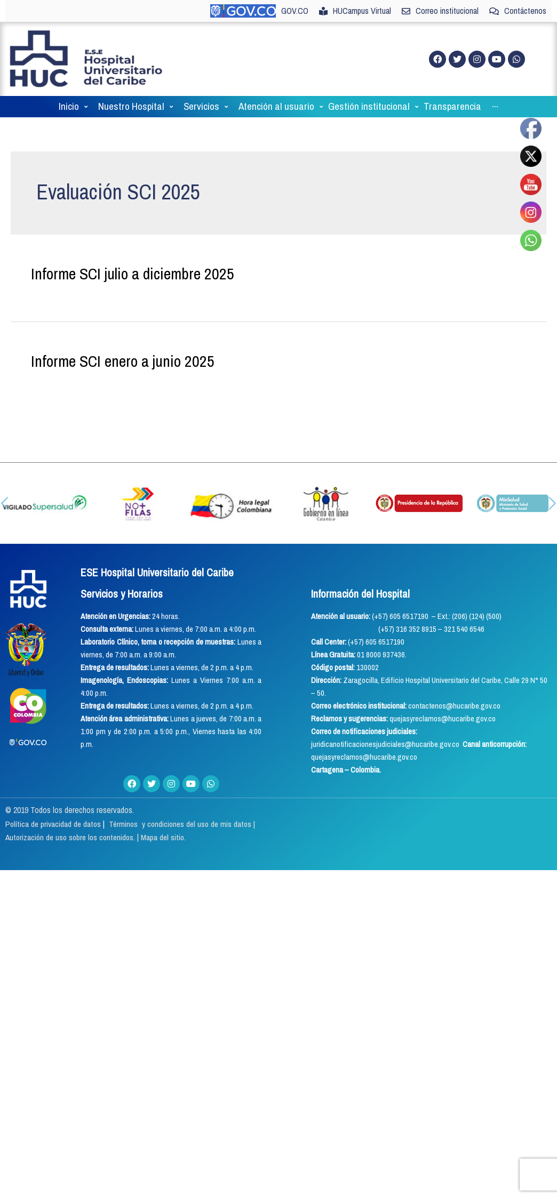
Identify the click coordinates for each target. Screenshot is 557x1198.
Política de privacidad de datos (55, 835)
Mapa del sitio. (170, 849)
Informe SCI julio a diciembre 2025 (132, 285)
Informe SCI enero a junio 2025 (122, 372)
